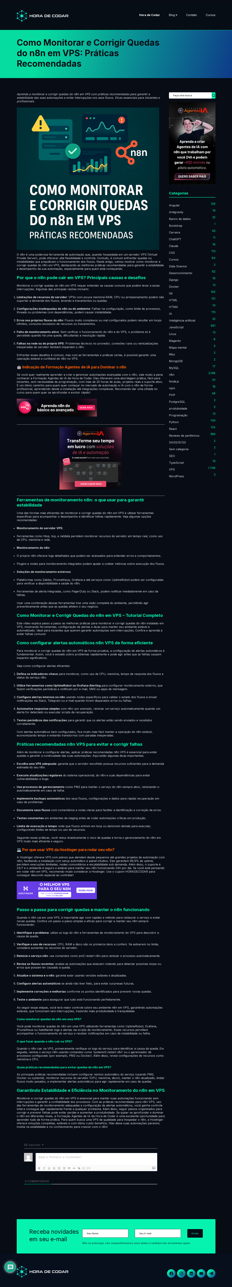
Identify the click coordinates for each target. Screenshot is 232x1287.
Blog (172, 15)
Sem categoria (178, 449)
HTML (173, 300)
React (173, 429)
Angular (174, 205)
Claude (173, 246)
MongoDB (176, 361)
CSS (172, 253)
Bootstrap (175, 225)
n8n (171, 374)
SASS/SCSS (177, 442)
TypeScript (176, 462)
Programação (178, 415)
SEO (172, 456)
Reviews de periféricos (184, 435)
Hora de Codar (149, 15)
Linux (172, 334)
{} (83, 1168)
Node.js (174, 381)
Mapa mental (178, 347)
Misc (172, 354)
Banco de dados (180, 219)
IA (170, 313)
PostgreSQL (177, 402)
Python (174, 422)
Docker (174, 286)
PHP (172, 395)
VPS (172, 469)
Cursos (210, 15)
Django (173, 280)
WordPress (176, 476)
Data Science (178, 266)
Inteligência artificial (182, 320)
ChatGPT (175, 239)
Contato (191, 15)
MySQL (174, 368)
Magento (175, 341)
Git (171, 293)
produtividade (178, 408)
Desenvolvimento (180, 273)
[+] (89, 1168)
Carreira (174, 232)
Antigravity (176, 212)
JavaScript (176, 327)
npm (172, 388)
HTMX (173, 307)
